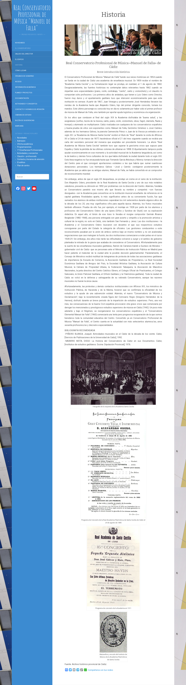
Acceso (18, 82)
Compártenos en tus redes (100, 670)
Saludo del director (24, 54)
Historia (18, 65)
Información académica (25, 87)
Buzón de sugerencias (24, 120)
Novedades (20, 43)
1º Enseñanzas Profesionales (30, 150)
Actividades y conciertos (26, 104)
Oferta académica (25, 144)
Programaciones (24, 147)
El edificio (19, 59)
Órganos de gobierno (24, 76)
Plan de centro (23, 165)
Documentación (22, 98)
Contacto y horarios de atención (29, 109)
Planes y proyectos (23, 93)
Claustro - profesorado (27, 156)
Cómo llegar (20, 70)
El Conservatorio (23, 48)
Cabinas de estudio (23, 115)
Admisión (21, 141)
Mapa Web (19, 126)
